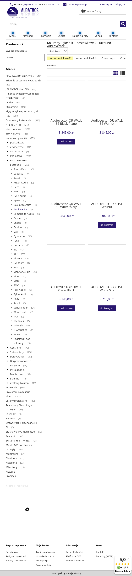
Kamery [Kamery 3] (10, 418)
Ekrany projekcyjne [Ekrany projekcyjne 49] (17, 400)
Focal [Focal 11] (16, 240)
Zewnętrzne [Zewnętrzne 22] (17, 147)
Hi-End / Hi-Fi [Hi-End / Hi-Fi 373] (13, 124)
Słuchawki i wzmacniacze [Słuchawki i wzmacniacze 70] (20, 431)
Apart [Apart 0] (17, 200)
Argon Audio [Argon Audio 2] (21, 182)
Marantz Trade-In (75, 560)
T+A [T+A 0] (16, 316)
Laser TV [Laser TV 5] (10, 414)
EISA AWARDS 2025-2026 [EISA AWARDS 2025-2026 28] (20, 76)
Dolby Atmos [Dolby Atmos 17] (17, 356)
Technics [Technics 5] (19, 321)
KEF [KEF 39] (16, 254)
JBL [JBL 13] (15, 249)
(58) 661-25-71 (55, 4)
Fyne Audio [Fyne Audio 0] (20, 196)
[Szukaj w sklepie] (63, 24)
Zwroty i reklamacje (16, 560)
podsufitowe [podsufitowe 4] (17, 142)
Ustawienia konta (45, 556)
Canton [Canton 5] (18, 227)
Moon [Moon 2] (17, 276)
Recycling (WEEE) (104, 556)
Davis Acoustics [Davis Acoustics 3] (22, 204)
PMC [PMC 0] (16, 285)
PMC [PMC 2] (16, 191)
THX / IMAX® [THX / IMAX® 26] (13, 133)
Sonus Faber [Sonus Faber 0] (21, 169)
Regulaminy (12, 551)
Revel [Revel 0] (17, 303)
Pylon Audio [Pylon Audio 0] (20, 294)
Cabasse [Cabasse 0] (18, 173)
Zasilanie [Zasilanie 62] (11, 436)
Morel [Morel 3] (17, 280)
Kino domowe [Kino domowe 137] (13, 129)
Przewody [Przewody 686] (11, 387)
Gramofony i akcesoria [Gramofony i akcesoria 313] (18, 120)
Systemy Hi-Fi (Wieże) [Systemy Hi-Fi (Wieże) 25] (18, 440)
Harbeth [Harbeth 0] (18, 245)
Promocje (11, 476)
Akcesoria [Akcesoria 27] (11, 462)
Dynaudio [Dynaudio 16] (19, 236)
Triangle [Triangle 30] (18, 325)
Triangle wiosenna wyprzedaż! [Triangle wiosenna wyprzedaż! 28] (23, 80)
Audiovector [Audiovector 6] (20, 209)
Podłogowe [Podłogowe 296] (16, 156)
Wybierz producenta (16, 51)
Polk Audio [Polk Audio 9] (20, 289)
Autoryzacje (42, 560)
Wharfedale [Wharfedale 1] (20, 312)
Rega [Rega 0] (16, 298)
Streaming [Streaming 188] (12, 107)
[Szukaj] (123, 24)
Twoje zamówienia (45, 551)
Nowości (10, 471)
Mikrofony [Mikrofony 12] (11, 467)
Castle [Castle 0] (17, 218)
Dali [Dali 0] (16, 231)
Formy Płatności (74, 551)
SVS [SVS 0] (16, 267)
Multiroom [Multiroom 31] (12, 453)
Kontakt (100, 551)
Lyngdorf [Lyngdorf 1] (19, 263)
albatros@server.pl (77, 4)
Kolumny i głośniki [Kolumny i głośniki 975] (16, 138)
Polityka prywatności (16, 556)
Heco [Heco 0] (16, 187)
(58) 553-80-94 (30, 4)
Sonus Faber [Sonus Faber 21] (21, 307)
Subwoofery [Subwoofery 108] (17, 352)
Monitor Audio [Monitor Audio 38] (22, 271)
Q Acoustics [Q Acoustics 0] (20, 330)
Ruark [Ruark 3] (17, 178)
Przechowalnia (43, 565)
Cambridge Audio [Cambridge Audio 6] (24, 213)
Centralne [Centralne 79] (15, 347)
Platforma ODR (73, 556)
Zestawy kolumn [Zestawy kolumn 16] (19, 383)
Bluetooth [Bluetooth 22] (11, 458)
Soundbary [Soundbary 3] (16, 151)
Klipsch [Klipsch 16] (18, 258)
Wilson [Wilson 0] (17, 334)
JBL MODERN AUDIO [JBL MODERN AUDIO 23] (17, 89)
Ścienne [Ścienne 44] (14, 378)
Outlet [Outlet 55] (9, 102)
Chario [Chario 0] (17, 222)
